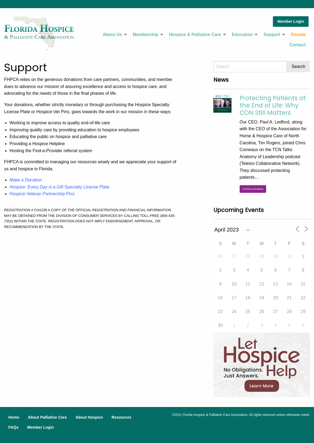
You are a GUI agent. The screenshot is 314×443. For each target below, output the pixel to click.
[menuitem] (113, 35)
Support (271, 34)
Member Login (290, 21)
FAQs (13, 427)
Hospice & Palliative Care (195, 34)
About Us (112, 34)
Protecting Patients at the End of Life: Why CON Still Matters (273, 105)
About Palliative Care (47, 417)
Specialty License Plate (59, 187)
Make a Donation (25, 180)
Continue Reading (252, 188)
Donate (298, 34)
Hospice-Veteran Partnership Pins (41, 193)
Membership (145, 34)
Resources (121, 417)
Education (242, 34)
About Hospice (89, 417)
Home (13, 417)
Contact (297, 45)
